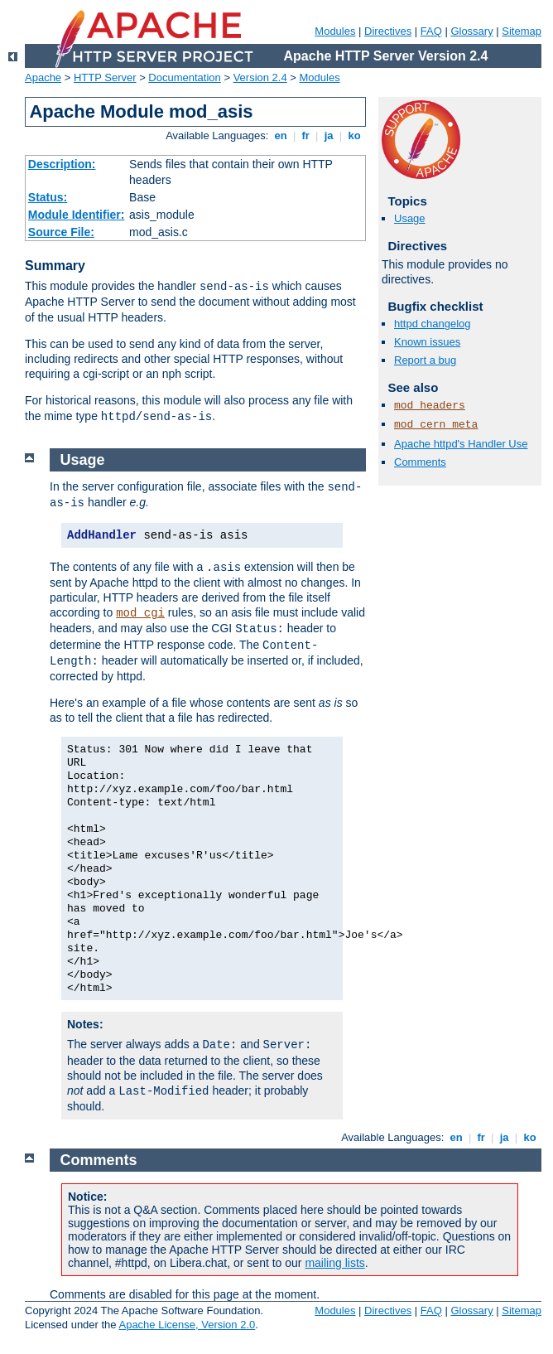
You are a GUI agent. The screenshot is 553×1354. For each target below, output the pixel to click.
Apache (43, 77)
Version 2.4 (260, 77)
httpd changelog (432, 323)
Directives (387, 31)
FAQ (431, 31)
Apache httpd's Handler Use (460, 444)
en (281, 135)
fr (306, 135)
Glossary (471, 31)
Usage (410, 218)
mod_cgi (140, 613)
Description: (62, 164)
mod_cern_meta (436, 424)
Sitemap (521, 31)
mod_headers (429, 405)
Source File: (61, 232)
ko (354, 135)
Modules (335, 31)
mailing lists (334, 1262)
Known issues (427, 342)
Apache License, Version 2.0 (186, 1324)
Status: (47, 197)
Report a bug (425, 360)
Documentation (184, 77)
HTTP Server (105, 77)
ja (328, 135)
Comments (420, 462)
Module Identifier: (76, 214)
